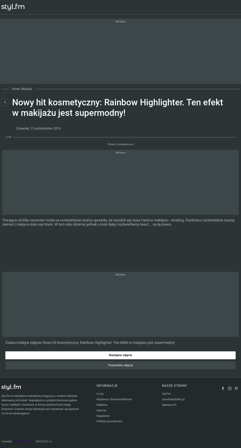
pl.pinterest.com (124, 144)
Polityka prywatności (109, 421)
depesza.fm (169, 404)
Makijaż (26, 89)
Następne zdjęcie (120, 355)
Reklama (101, 404)
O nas (100, 393)
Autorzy (101, 410)
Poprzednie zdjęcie (120, 365)
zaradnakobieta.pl (173, 399)
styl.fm (166, 393)
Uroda (16, 89)
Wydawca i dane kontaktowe (114, 399)
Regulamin (103, 415)
